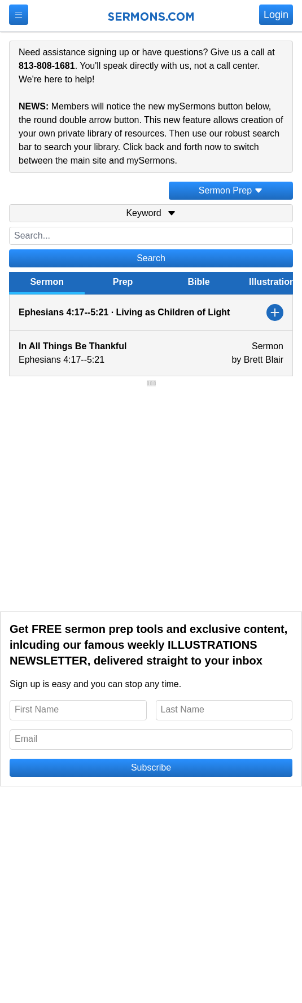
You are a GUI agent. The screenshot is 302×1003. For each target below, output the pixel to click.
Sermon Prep (231, 190)
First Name (37, 709)
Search (151, 258)
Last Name (182, 709)
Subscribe (151, 767)
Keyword (151, 213)
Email (26, 739)
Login (276, 14)
